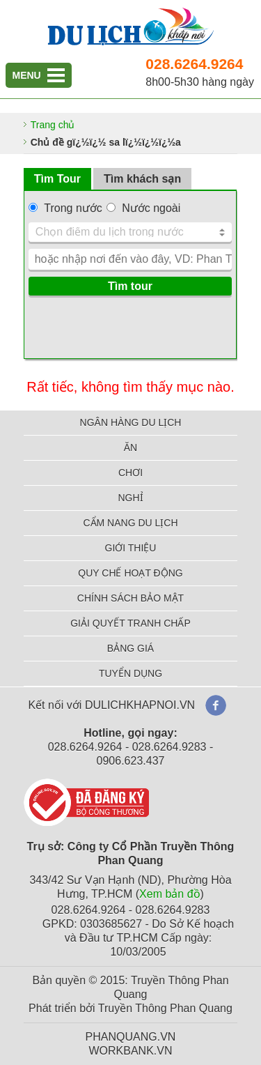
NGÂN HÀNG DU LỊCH (131, 422)
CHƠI (130, 472)
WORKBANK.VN (130, 1051)
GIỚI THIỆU (131, 547)
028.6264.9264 (194, 64)
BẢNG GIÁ (130, 648)
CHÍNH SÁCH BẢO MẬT (130, 598)
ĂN (130, 447)
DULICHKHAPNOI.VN (140, 705)
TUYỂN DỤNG (130, 673)
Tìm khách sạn (142, 179)
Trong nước (73, 208)
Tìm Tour (57, 179)
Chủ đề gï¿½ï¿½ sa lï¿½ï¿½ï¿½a (106, 142)
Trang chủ (53, 124)
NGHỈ (130, 497)
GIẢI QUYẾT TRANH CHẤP (130, 623)
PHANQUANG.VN (131, 1037)
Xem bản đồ (169, 894)
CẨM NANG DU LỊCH (130, 522)
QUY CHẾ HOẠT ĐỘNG (130, 573)
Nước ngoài (151, 208)
